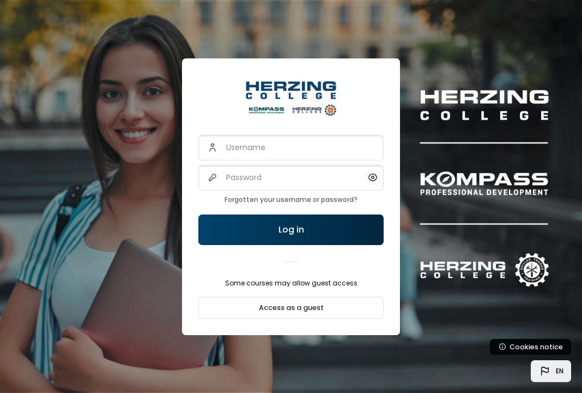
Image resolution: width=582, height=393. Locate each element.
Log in (291, 229)
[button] (551, 371)
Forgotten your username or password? (291, 199)
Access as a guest (291, 307)
